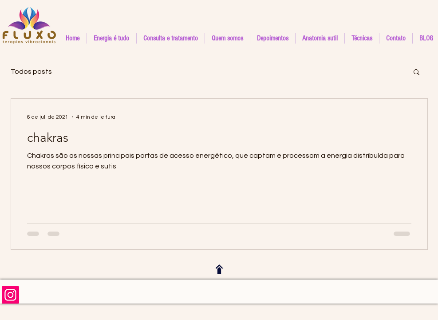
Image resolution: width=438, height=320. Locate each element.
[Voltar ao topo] (219, 269)
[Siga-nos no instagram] (10, 295)
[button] (362, 38)
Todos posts (31, 71)
